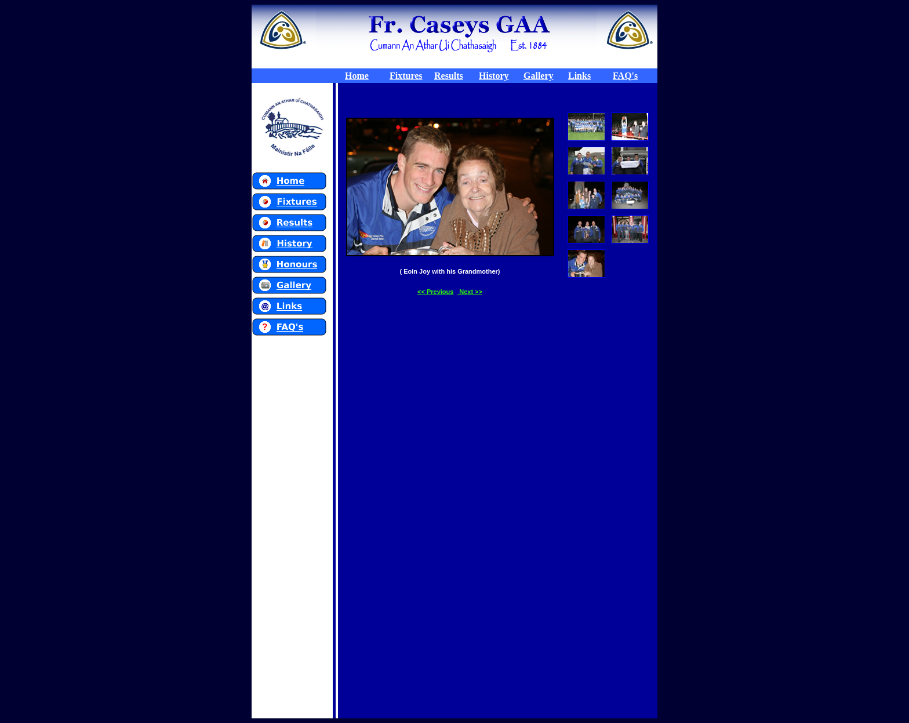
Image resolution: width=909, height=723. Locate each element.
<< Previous (435, 291)
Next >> (469, 291)
